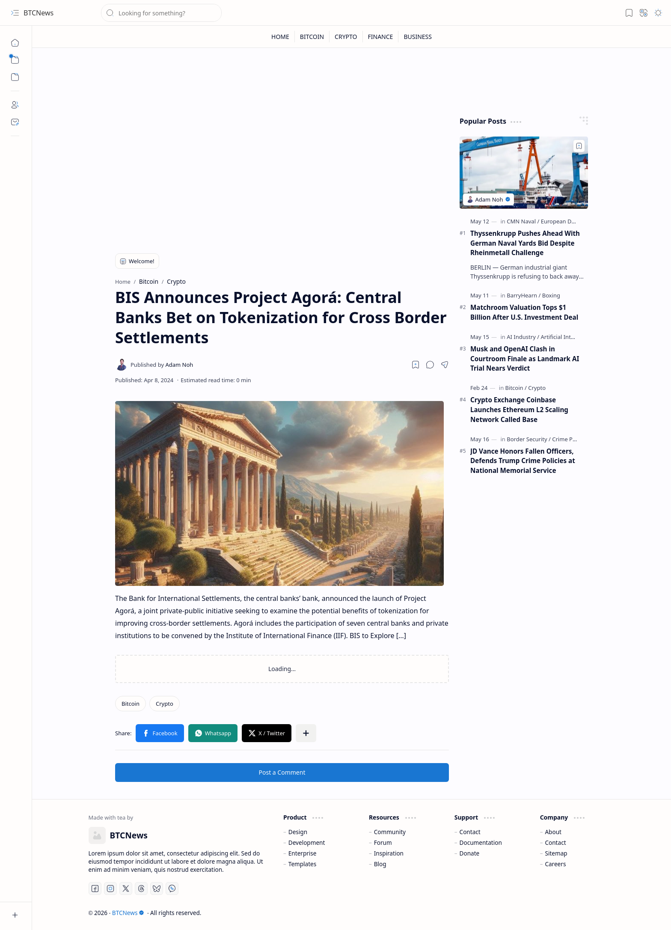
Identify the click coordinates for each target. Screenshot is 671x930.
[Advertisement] (282, 176)
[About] (15, 104)
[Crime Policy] (568, 439)
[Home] (15, 42)
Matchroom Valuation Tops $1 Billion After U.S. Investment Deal (524, 312)
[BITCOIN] (312, 36)
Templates (302, 864)
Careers (555, 864)
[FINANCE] (381, 36)
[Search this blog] (161, 12)
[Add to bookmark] (579, 146)
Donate (470, 853)
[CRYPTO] (346, 36)
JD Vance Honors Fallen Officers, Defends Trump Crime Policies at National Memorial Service (522, 461)
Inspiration (389, 853)
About (553, 832)
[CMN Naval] (523, 221)
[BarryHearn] (523, 295)
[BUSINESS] (417, 36)
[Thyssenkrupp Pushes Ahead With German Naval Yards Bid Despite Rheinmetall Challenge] (524, 173)
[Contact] (15, 122)
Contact (470, 832)
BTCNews (38, 13)
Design (297, 832)
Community (390, 832)
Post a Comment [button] (282, 772)
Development (306, 842)
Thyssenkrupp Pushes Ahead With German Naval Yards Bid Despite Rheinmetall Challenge (525, 243)
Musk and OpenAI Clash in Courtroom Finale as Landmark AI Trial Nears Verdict (524, 359)
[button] (15, 12)
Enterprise (302, 853)
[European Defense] (565, 221)
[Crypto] (164, 703)
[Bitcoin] (130, 703)
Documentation (481, 842)
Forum (383, 842)
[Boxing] (551, 295)
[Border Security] (529, 439)
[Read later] (415, 364)
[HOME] (280, 36)
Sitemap (556, 853)
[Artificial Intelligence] (567, 337)
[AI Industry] (523, 337)
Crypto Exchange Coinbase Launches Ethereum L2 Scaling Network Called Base (519, 409)
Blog (380, 864)
